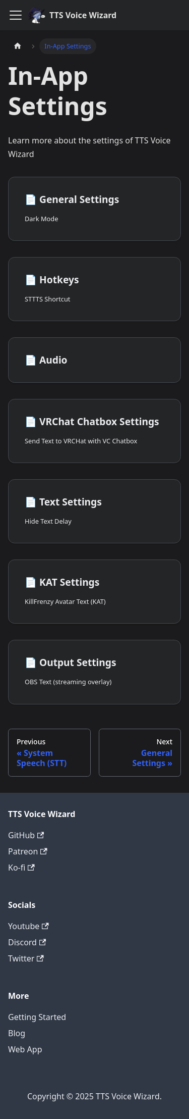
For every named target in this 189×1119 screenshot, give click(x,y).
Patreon (27, 851)
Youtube (28, 926)
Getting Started (37, 1017)
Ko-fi (21, 867)
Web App (25, 1049)
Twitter (26, 958)
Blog (16, 1033)
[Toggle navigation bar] (15, 15)
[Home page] (17, 46)
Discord (27, 942)
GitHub (26, 835)
